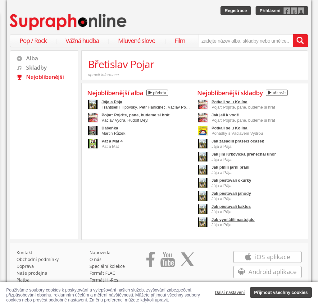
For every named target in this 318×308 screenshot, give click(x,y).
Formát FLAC (102, 273)
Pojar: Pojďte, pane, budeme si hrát (136, 115)
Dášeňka (110, 128)
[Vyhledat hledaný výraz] (300, 40)
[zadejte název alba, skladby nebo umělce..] (245, 40)
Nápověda (100, 252)
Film (180, 40)
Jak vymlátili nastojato (233, 219)
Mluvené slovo (136, 40)
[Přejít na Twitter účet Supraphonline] (187, 262)
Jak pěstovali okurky (231, 180)
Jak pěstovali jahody (231, 193)
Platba (23, 280)
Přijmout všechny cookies (281, 292)
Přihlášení (270, 10)
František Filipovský (119, 107)
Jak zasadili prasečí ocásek (237, 141)
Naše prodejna (31, 273)
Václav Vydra (113, 120)
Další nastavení (230, 292)
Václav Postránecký (185, 107)
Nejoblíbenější (45, 77)
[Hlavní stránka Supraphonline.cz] (68, 22)
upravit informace (103, 74)
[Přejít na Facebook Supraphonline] (150, 262)
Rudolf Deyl (137, 120)
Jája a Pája (112, 102)
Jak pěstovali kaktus (231, 206)
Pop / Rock (33, 40)
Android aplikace (267, 272)
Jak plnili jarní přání (230, 167)
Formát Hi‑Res (104, 280)
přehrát (157, 92)
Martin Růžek (113, 133)
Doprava (25, 266)
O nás (95, 259)
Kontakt (24, 252)
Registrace (236, 10)
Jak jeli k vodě (225, 115)
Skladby (36, 67)
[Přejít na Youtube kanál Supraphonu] (167, 262)
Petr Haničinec (152, 107)
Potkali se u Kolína (229, 102)
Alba (32, 58)
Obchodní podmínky (37, 259)
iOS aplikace (267, 257)
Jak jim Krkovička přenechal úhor (243, 154)
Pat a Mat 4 (112, 141)
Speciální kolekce (107, 266)
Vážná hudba (82, 40)
